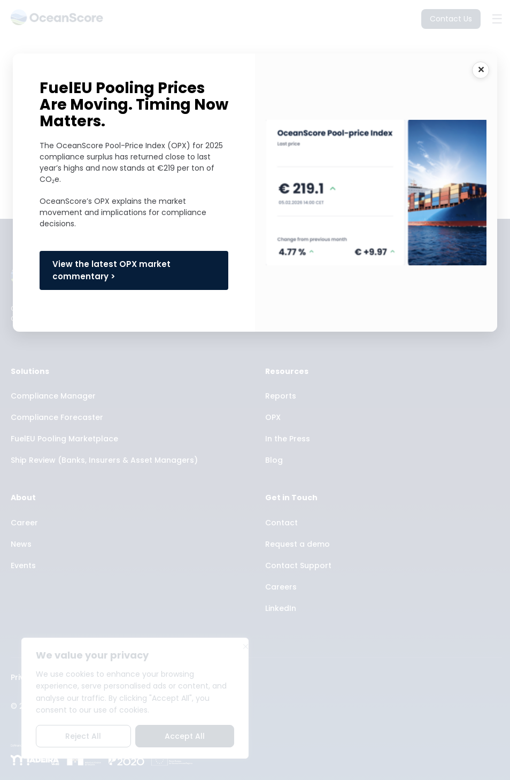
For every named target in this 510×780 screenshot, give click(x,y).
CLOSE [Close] (480, 70)
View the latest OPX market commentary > (111, 270)
